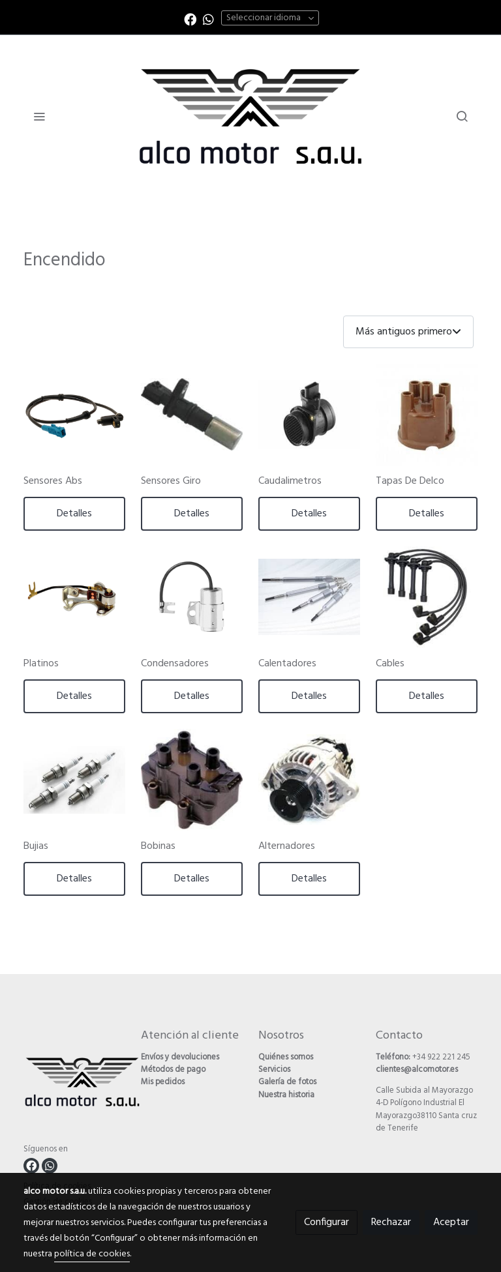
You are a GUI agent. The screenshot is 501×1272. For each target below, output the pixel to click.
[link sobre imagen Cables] (427, 597)
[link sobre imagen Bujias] (74, 780)
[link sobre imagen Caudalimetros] (309, 415)
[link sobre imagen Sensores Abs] (74, 415)
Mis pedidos (163, 1082)
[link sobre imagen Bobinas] (192, 780)
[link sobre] (74, 1084)
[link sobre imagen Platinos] (74, 597)
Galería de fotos (287, 1082)
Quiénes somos (285, 1057)
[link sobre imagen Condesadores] (192, 597)
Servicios (274, 1069)
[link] (250, 116)
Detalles (74, 513)
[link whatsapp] (208, 18)
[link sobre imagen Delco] (427, 415)
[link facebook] (190, 18)
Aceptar (451, 1222)
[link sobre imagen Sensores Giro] (192, 415)
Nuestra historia (286, 1095)
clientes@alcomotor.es (417, 1069)
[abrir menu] (39, 116)
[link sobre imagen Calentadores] (309, 597)
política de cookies (92, 1254)
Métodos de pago (173, 1069)
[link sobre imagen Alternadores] (309, 780)
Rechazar (391, 1222)
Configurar (326, 1222)
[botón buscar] (462, 116)
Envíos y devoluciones (180, 1057)
